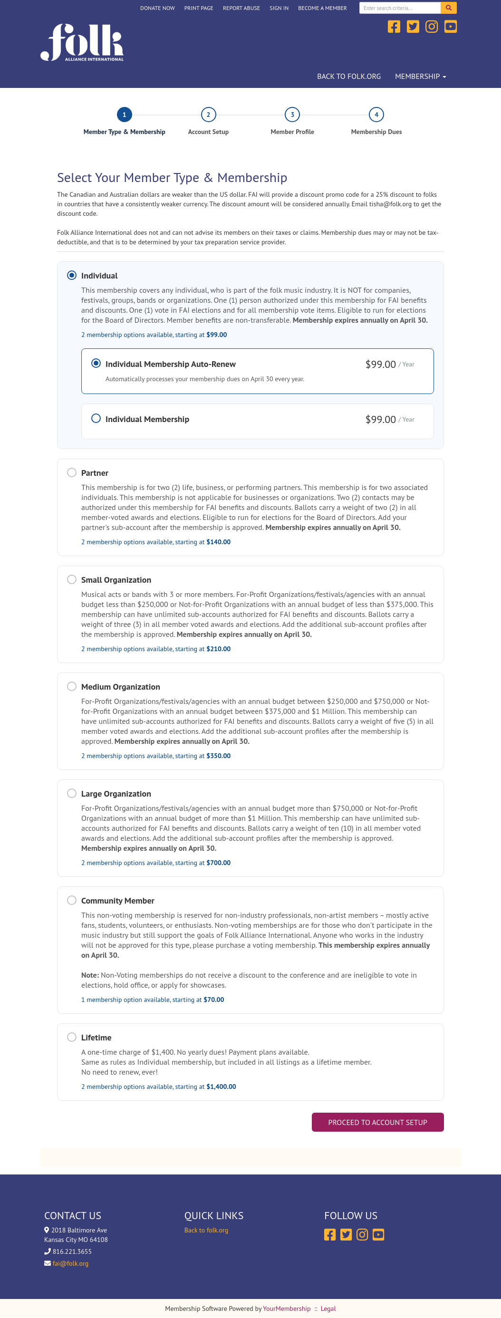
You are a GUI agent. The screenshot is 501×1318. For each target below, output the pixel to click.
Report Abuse (241, 7)
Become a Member (322, 7)
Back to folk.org (349, 76)
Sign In (279, 7)
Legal (328, 1308)
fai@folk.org (70, 1263)
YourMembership (286, 1308)
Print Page (198, 7)
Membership (420, 76)
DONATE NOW (157, 7)
